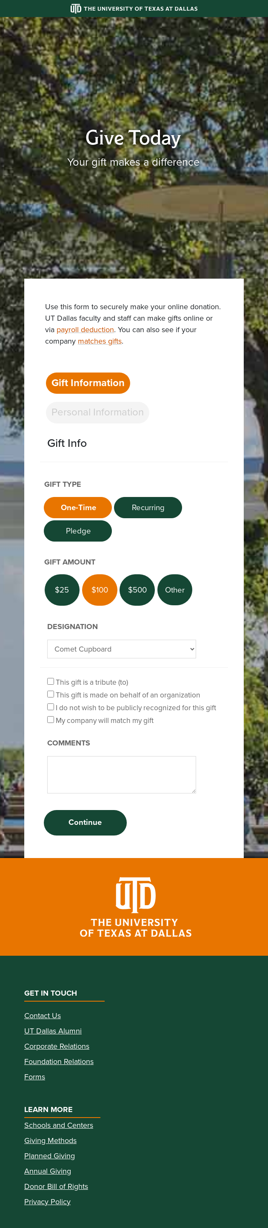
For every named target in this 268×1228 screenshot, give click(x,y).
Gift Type (62, 484)
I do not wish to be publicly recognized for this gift (131, 707)
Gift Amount (69, 561)
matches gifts (100, 341)
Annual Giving (47, 1171)
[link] (134, 906)
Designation (72, 626)
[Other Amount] (175, 589)
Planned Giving (49, 1155)
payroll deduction (85, 329)
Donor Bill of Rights (56, 1186)
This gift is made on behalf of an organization (123, 695)
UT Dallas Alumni (53, 1030)
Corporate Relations (56, 1046)
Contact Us (42, 1015)
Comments (68, 742)
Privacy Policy (47, 1201)
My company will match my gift (100, 720)
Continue (85, 822)
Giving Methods (50, 1140)
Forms (34, 1076)
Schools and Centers (58, 1125)
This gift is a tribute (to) (87, 682)
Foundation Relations (59, 1061)
